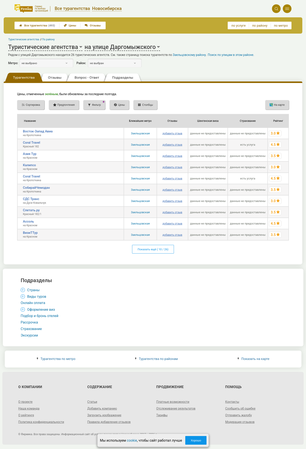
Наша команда (28, 408)
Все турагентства (37, 25)
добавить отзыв (172, 133)
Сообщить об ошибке (240, 408)
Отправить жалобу (238, 415)
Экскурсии (29, 335)
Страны (33, 290)
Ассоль (28, 221)
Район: (81, 63)
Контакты (232, 401)
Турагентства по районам (156, 359)
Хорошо (196, 440)
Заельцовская (140, 133)
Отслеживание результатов (176, 408)
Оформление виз (41, 309)
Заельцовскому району (189, 55)
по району (259, 26)
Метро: (13, 63)
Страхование (31, 329)
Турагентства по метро (56, 359)
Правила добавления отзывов (109, 422)
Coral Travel (31, 143)
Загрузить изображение (104, 415)
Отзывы (93, 25)
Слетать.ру (31, 210)
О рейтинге (26, 415)
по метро (281, 26)
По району (48, 39)
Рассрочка (29, 322)
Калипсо (29, 165)
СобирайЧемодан (36, 188)
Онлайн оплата (33, 303)
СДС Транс (31, 199)
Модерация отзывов (240, 422)
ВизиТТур (30, 233)
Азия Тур (29, 154)
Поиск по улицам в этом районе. (231, 55)
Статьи (92, 401)
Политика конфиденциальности (41, 422)
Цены (70, 25)
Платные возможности (172, 401)
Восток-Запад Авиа (38, 131)
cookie (132, 440)
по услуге (238, 26)
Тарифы (162, 415)
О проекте (25, 401)
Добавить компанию (102, 408)
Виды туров (36, 296)
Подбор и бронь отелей (39, 316)
